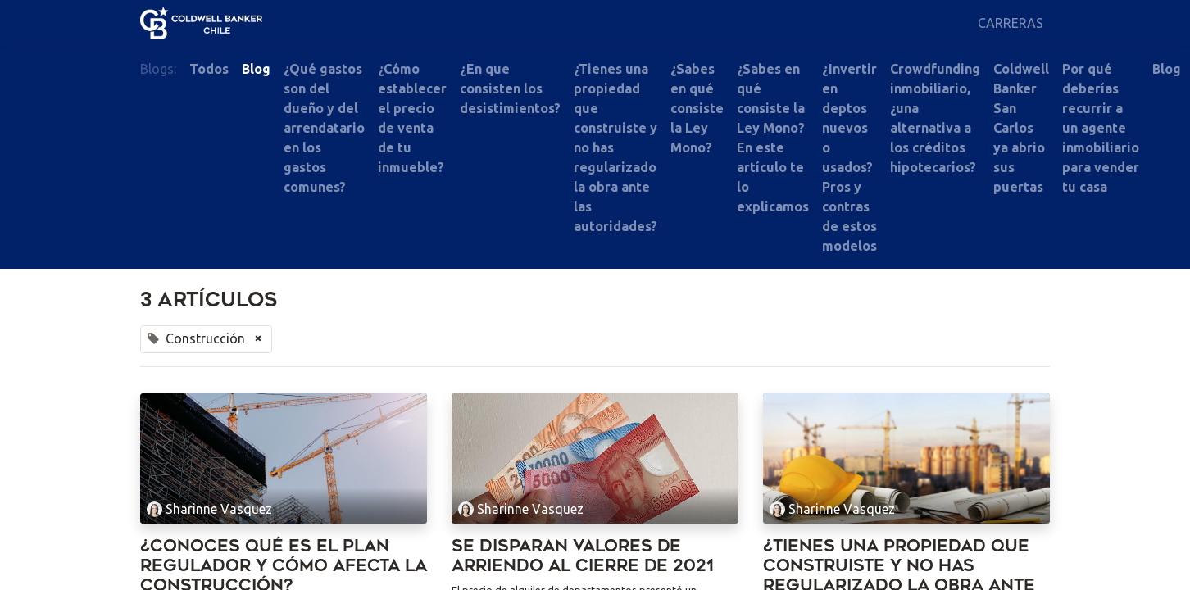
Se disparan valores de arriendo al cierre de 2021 (583, 556)
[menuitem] (1010, 23)
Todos (209, 68)
